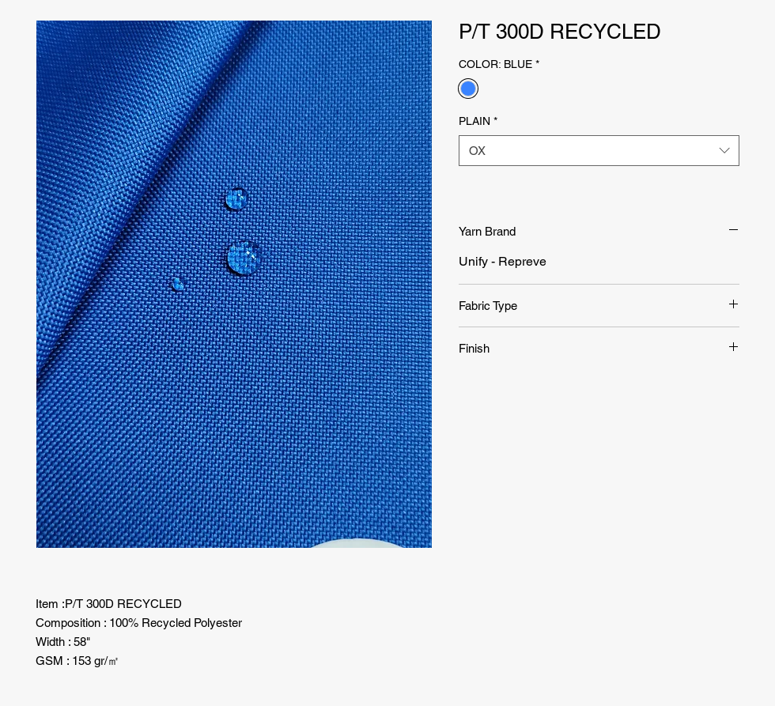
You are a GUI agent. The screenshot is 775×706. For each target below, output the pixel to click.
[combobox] (599, 150)
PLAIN (478, 121)
